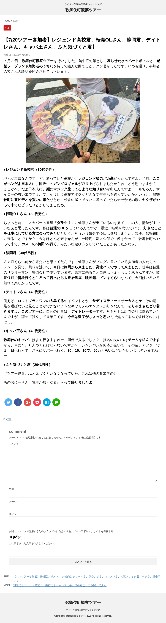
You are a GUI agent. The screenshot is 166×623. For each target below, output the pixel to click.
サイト (12, 514)
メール (13, 501)
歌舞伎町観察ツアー (83, 10)
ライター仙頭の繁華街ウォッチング (83, 609)
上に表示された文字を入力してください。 (32, 543)
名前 (12, 488)
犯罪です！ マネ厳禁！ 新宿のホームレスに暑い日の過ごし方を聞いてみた (60, 585)
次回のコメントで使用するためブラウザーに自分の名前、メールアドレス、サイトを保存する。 (62, 531)
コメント (14, 443)
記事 (9, 419)
